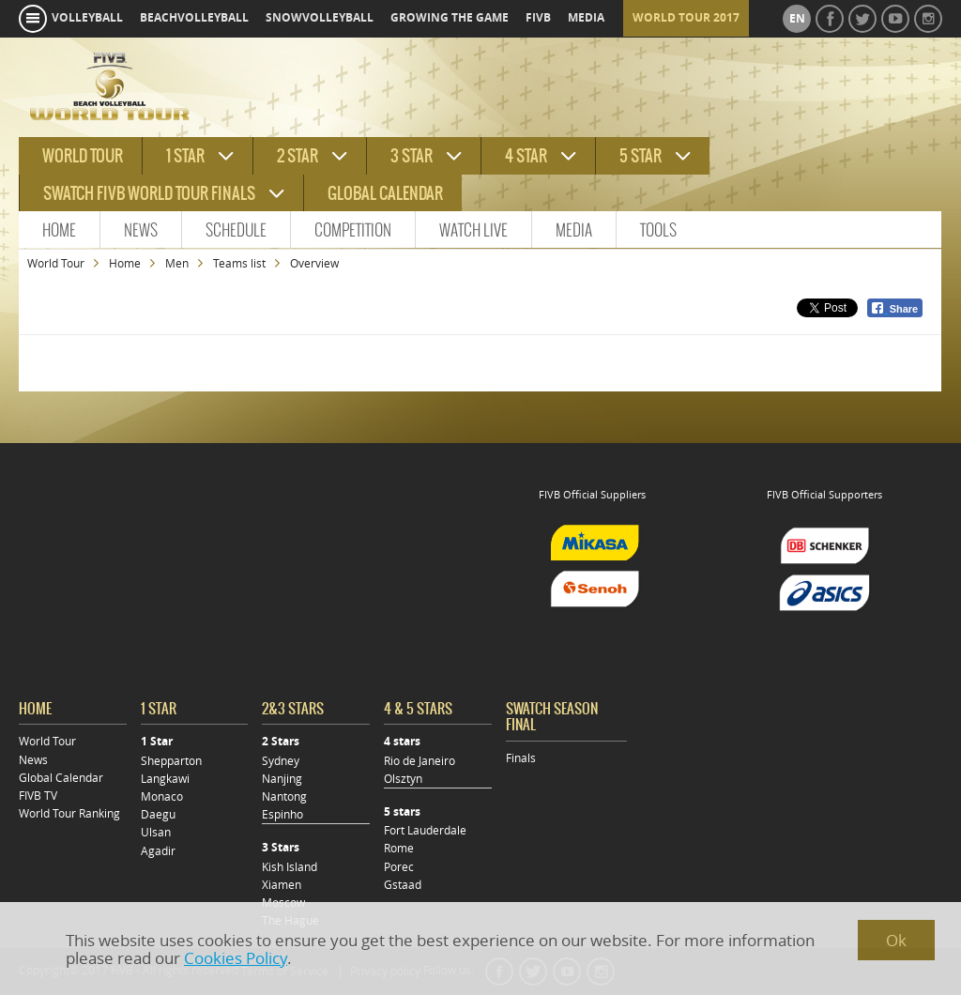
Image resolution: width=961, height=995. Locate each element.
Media (574, 230)
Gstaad (402, 885)
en (797, 18)
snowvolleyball (320, 17)
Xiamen (281, 885)
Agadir (158, 851)
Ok (896, 940)
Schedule (236, 230)
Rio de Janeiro (419, 761)
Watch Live (473, 230)
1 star (185, 156)
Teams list (239, 263)
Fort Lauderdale (425, 830)
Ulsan (156, 832)
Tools (658, 230)
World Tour (55, 263)
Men (177, 263)
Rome (399, 848)
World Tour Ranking (69, 813)
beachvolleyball (194, 17)
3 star (411, 156)
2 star (297, 156)
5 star (640, 156)
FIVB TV (38, 795)
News (141, 230)
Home (59, 230)
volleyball (87, 17)
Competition (352, 230)
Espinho (282, 814)
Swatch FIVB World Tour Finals (149, 193)
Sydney (280, 761)
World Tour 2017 (686, 17)
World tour (82, 156)
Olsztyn (403, 779)
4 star (526, 156)
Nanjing (282, 779)
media (586, 17)
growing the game (449, 17)
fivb (538, 17)
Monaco (162, 796)
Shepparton (171, 761)
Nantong (284, 796)
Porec (399, 867)
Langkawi (165, 779)
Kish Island (289, 867)
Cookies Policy (235, 958)
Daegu (158, 814)
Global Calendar (385, 193)
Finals (521, 758)
